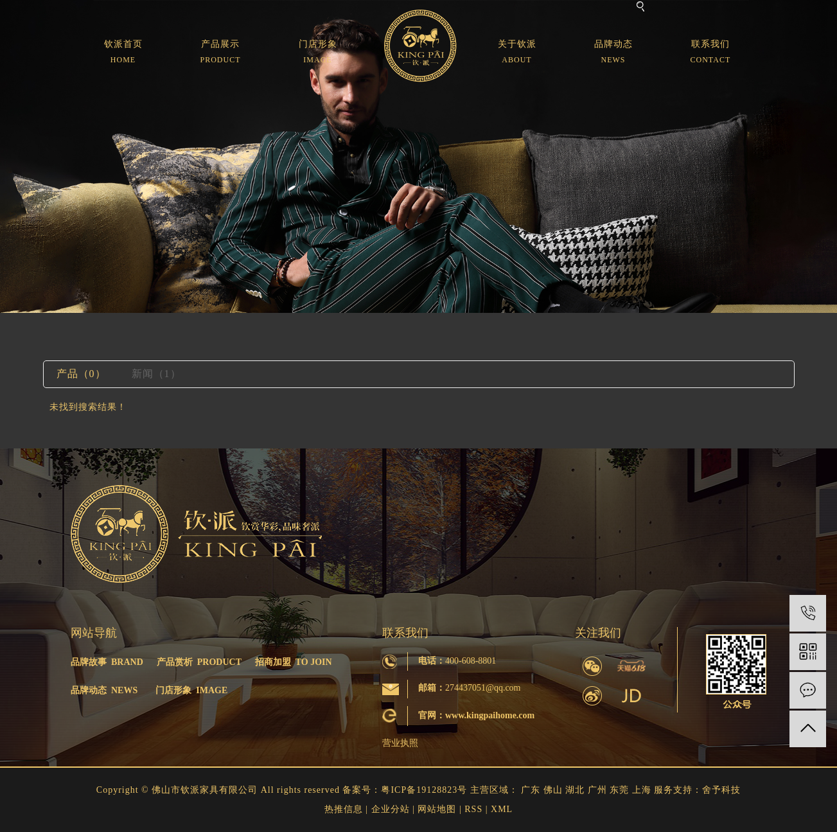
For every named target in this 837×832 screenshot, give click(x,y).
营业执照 (400, 743)
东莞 (619, 790)
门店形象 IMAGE (191, 690)
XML (502, 809)
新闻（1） (156, 373)
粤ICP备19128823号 (424, 790)
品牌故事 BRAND (107, 662)
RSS (473, 809)
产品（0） (81, 373)
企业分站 (390, 809)
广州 (597, 790)
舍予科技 (721, 790)
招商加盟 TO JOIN (293, 662)
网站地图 (437, 809)
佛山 (553, 790)
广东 (530, 790)
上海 (641, 790)
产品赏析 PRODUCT (199, 662)
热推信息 (343, 809)
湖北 (575, 790)
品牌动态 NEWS (104, 690)
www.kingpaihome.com (489, 715)
